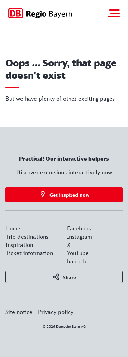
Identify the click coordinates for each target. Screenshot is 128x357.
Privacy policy (55, 312)
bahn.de (77, 261)
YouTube (78, 253)
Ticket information (29, 253)
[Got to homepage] (40, 13)
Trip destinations (26, 236)
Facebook (79, 228)
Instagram (79, 236)
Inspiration (19, 244)
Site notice (18, 312)
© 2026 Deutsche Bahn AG (64, 326)
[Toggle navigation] (114, 13)
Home (12, 228)
